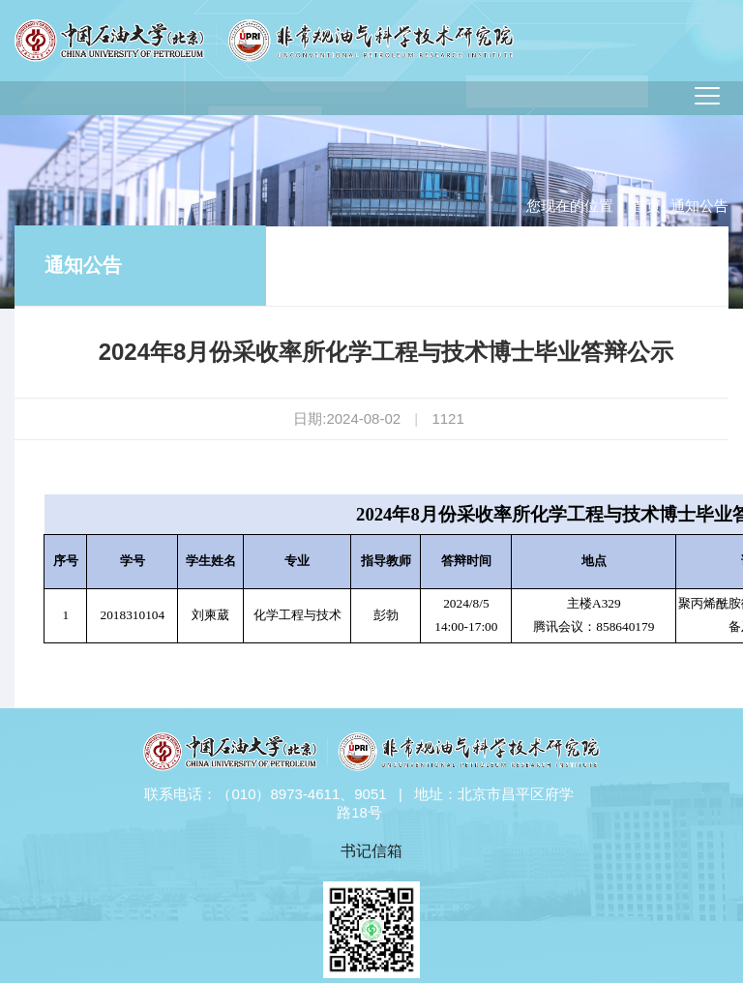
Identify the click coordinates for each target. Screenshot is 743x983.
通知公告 (83, 265)
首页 (646, 205)
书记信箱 (371, 851)
